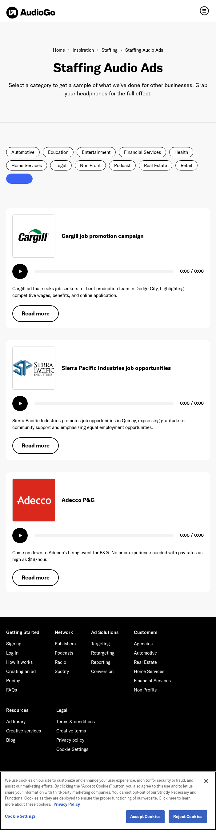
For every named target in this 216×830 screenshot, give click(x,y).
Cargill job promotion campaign (103, 235)
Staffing (110, 50)
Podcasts (64, 653)
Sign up (13, 643)
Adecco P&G (78, 499)
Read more (36, 313)
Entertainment (96, 152)
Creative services (23, 730)
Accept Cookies (145, 816)
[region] (108, 800)
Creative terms (71, 730)
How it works (19, 662)
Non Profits (145, 690)
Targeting (100, 643)
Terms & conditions (75, 721)
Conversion (102, 671)
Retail (186, 165)
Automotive (22, 152)
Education (58, 152)
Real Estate (155, 165)
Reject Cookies (187, 816)
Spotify (62, 671)
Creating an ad (21, 671)
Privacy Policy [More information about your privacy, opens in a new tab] (67, 804)
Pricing (13, 680)
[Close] (206, 781)
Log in (12, 653)
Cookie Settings (72, 749)
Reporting (100, 662)
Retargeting (102, 653)
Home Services (26, 165)
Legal (60, 165)
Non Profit (90, 165)
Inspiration (83, 50)
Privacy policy (70, 740)
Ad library (16, 721)
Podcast (122, 165)
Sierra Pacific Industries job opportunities (116, 367)
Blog (10, 740)
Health (181, 152)
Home (59, 50)
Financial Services (142, 152)
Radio (60, 662)
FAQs (11, 690)
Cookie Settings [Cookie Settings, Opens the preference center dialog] (20, 816)
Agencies (143, 643)
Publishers (65, 643)
